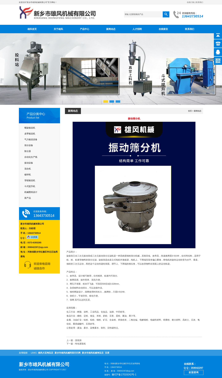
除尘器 (27, 151)
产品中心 (84, 29)
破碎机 (27, 174)
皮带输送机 (29, 133)
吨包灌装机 (80, 343)
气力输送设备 (30, 139)
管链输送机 (29, 180)
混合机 (27, 168)
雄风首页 (32, 29)
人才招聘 (137, 29)
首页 (190, 111)
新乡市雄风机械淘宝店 (92, 353)
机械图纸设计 (30, 192)
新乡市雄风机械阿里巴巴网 (67, 353)
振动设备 (28, 163)
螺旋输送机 (29, 128)
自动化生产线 (30, 157)
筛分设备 (28, 145)
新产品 (27, 198)
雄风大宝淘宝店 (45, 353)
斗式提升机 (29, 186)
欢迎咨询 (194, 372)
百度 (107, 353)
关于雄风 (58, 29)
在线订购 (190, 2)
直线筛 (78, 340)
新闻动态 (110, 29)
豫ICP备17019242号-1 (124, 374)
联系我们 (199, 2)
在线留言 (163, 29)
